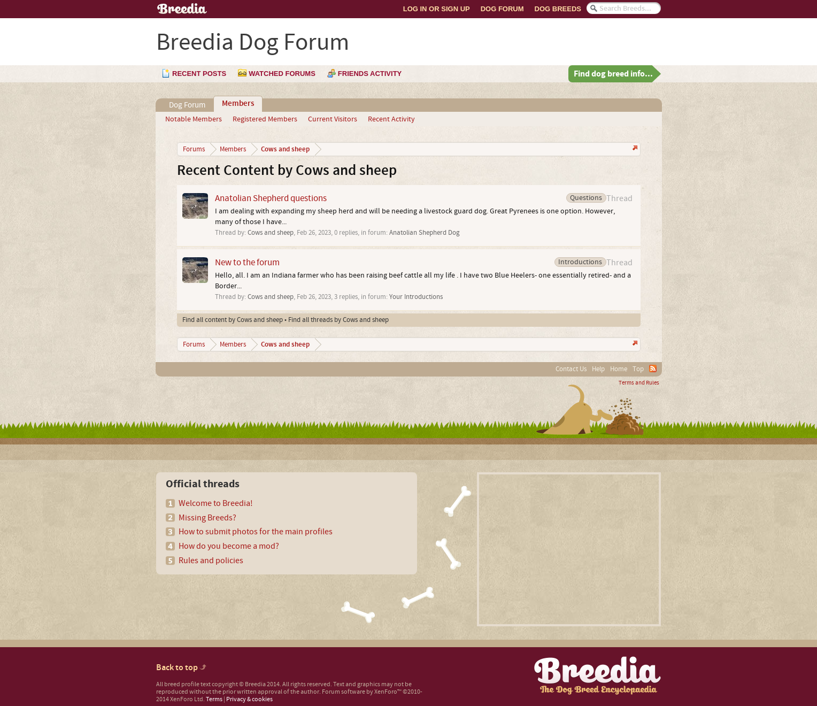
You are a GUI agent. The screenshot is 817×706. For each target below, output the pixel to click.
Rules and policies (211, 560)
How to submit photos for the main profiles (256, 531)
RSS (653, 368)
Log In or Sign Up (436, 9)
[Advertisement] (569, 549)
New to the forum (247, 262)
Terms (214, 699)
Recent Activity (391, 119)
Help (598, 369)
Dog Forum (502, 9)
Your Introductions (416, 297)
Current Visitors (332, 119)
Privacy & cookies (249, 699)
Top (638, 369)
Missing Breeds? (207, 517)
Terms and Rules (639, 383)
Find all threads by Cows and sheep (338, 320)
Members (238, 103)
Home (618, 369)
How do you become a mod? (229, 546)
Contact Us (571, 369)
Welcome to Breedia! (216, 503)
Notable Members (193, 119)
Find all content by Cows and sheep (232, 320)
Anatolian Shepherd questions (271, 198)
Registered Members (265, 119)
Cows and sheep (271, 232)
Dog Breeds (558, 9)
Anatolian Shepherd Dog (424, 232)
